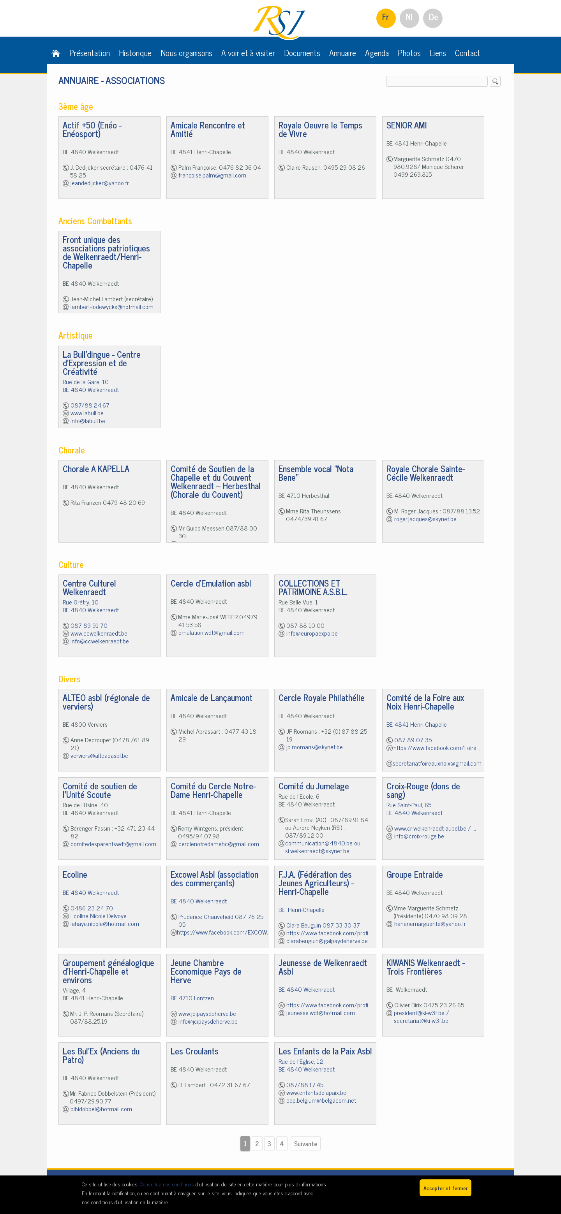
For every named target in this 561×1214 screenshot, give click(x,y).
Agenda (377, 52)
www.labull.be (87, 413)
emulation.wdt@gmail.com (211, 632)
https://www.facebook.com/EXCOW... (223, 932)
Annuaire (342, 52)
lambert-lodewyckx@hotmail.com (112, 306)
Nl (409, 16)
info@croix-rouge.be (419, 836)
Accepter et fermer (445, 1187)
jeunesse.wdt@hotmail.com (320, 1012)
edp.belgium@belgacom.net (321, 1100)
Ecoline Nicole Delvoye (99, 915)
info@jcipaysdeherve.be (208, 1021)
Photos (409, 52)
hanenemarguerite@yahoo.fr (430, 923)
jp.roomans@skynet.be (314, 746)
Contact (467, 52)
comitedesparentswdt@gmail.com (113, 843)
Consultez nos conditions (167, 1183)
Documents (302, 52)
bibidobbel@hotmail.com (101, 1108)
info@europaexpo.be (312, 633)
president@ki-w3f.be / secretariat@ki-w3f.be (421, 1016)
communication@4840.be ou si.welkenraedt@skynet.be (322, 847)
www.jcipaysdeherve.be (207, 1013)
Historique (135, 52)
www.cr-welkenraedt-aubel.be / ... (435, 828)
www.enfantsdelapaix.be (316, 1092)
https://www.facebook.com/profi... (329, 933)
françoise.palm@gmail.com (212, 175)
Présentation (89, 52)
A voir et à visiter (248, 52)
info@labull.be (88, 420)
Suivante (305, 1143)
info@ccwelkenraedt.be (100, 641)
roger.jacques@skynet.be (425, 518)
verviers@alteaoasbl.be (99, 755)
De (433, 16)
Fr (385, 16)
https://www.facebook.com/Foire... (436, 747)
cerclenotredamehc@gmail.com (218, 843)
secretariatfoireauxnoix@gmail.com (437, 763)
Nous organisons (186, 52)
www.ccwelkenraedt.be (99, 633)
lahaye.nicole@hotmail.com (105, 923)
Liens (438, 52)
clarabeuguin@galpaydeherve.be (327, 940)
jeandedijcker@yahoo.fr (100, 182)
